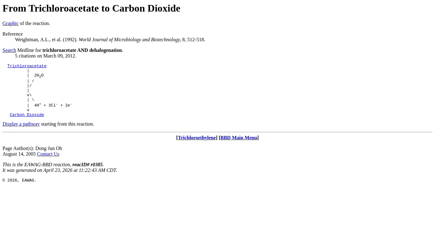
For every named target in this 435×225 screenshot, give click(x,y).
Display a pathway (21, 134)
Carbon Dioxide (27, 125)
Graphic (11, 23)
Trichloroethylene (197, 148)
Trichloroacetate (27, 66)
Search (9, 50)
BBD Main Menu (238, 148)
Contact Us (48, 164)
